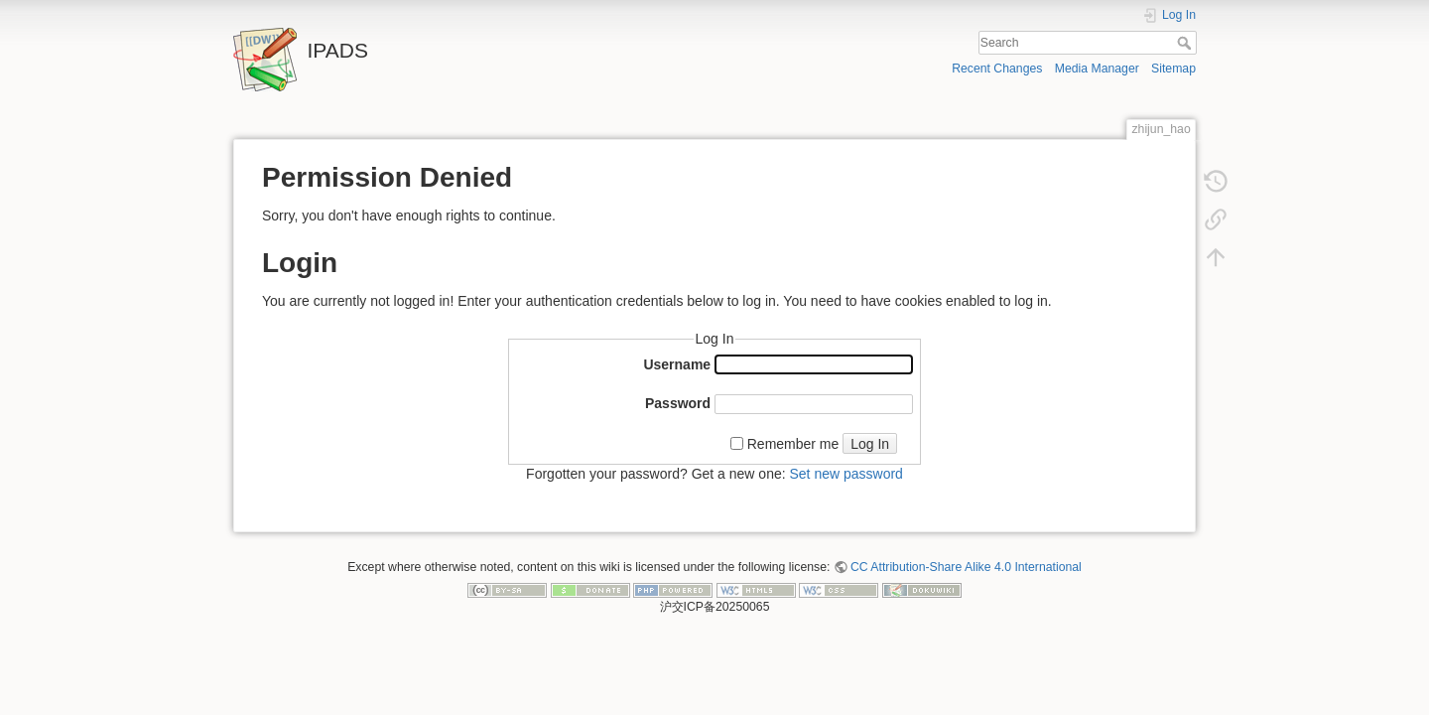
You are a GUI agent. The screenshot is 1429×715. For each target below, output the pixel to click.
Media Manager (1097, 68)
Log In (869, 444)
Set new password (845, 474)
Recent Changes (997, 68)
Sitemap (1173, 68)
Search (1186, 43)
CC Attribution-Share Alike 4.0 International (966, 567)
